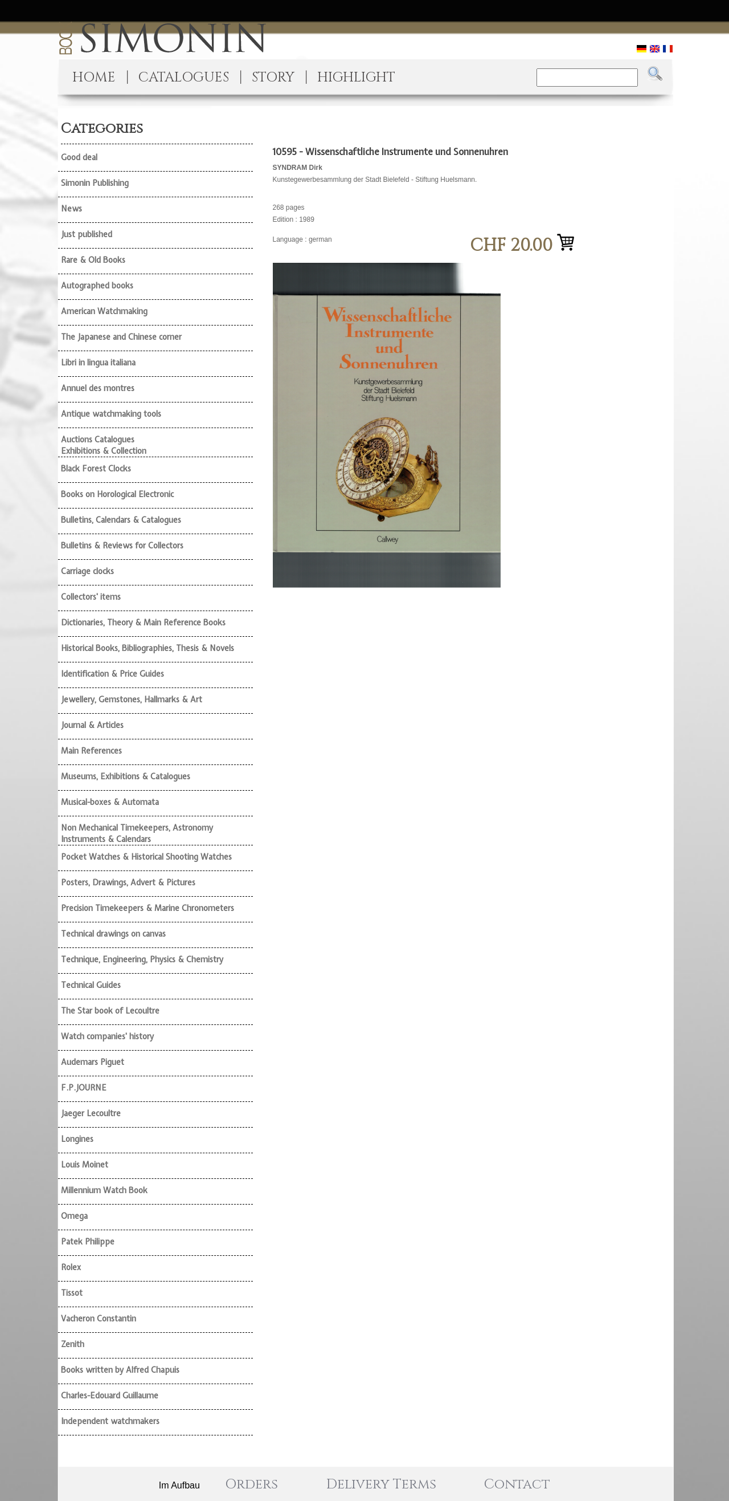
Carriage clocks (87, 571)
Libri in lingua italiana (98, 362)
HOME (94, 77)
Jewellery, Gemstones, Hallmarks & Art (131, 699)
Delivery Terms (381, 1484)
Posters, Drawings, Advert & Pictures (128, 882)
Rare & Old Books (93, 260)
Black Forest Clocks (96, 468)
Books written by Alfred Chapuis (120, 1370)
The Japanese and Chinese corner (121, 337)
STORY (273, 77)
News (71, 209)
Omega (74, 1216)
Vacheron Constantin (98, 1318)
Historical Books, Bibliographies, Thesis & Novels (147, 648)
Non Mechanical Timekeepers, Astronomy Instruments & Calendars (137, 833)
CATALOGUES (183, 77)
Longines (77, 1139)
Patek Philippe (87, 1241)
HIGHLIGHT (356, 77)
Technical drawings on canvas (113, 934)
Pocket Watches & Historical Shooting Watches (146, 857)
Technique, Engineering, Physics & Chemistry (142, 959)
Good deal (79, 157)
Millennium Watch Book (104, 1190)
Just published (86, 234)
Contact (517, 1484)
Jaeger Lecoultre (91, 1113)
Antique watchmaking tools (111, 414)
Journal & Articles (92, 725)
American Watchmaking (104, 311)
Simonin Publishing (95, 183)
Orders (251, 1484)
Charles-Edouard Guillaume (109, 1395)
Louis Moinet (84, 1165)
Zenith (72, 1344)
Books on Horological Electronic (117, 494)
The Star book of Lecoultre (110, 1011)
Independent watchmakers (110, 1421)
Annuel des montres (97, 388)
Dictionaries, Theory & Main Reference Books (143, 622)
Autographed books (97, 285)
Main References (91, 751)
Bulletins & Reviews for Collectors (122, 545)
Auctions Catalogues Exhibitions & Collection (103, 445)
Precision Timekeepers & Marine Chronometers (147, 908)
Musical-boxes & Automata (110, 802)
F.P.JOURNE (84, 1088)
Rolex (71, 1267)
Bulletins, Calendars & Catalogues (121, 520)
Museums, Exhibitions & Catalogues (125, 776)
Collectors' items (91, 597)
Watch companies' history (107, 1036)
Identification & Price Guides (112, 674)
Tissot (72, 1293)
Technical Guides (91, 985)
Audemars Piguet (92, 1062)
